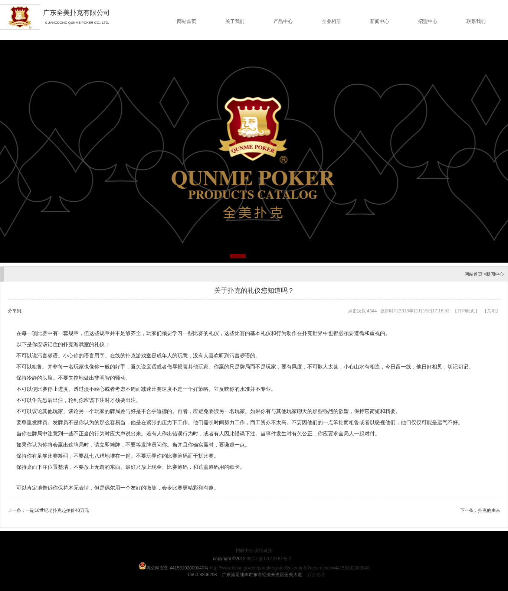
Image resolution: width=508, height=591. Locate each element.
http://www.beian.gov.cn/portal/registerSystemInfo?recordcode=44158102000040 (290, 568)
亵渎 (214, 411)
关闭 (491, 311)
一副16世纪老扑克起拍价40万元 (57, 510)
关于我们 (235, 21)
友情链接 (263, 550)
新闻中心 (379, 21)
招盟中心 (427, 21)
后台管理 (316, 574)
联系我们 (476, 21)
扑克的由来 (489, 510)
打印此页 (466, 311)
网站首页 (186, 21)
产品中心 (283, 21)
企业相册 (331, 21)
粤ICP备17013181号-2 (269, 558)
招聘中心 (244, 550)
